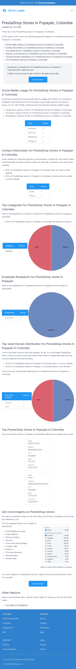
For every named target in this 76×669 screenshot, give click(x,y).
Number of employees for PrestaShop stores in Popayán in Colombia (36, 53)
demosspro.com (35, 449)
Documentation (9, 649)
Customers (44, 628)
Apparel (8, 251)
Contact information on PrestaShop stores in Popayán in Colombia (35, 47)
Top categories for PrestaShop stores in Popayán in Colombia (33, 50)
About (42, 618)
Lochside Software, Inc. (13, 664)
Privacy (43, 644)
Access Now (38, 79)
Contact (43, 623)
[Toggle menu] (72, 10)
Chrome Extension (46, 3)
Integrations (8, 628)
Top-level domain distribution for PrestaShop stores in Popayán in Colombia (39, 56)
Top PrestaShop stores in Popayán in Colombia (26, 59)
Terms (42, 649)
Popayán (32, 455)
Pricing (6, 644)
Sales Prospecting (11, 618)
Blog (42, 632)
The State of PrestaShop (16, 605)
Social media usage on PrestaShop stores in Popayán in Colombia (34, 44)
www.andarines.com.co (38, 483)
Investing (7, 623)
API (4, 632)
